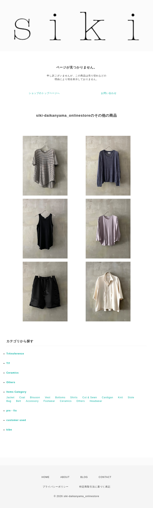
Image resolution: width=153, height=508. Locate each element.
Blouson (35, 397)
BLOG (84, 477)
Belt (18, 401)
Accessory (32, 401)
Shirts (74, 397)
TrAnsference (15, 353)
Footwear (49, 401)
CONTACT (105, 477)
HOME (46, 477)
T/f (8, 363)
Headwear (96, 401)
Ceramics (12, 372)
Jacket (10, 397)
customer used (16, 420)
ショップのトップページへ (44, 93)
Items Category (16, 392)
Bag (8, 401)
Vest (47, 397)
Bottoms (60, 397)
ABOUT (65, 477)
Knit (120, 397)
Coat (22, 397)
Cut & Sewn (89, 397)
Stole (131, 397)
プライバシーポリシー (56, 486)
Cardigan (107, 397)
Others (10, 382)
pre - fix (11, 410)
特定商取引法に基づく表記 (94, 486)
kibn (9, 429)
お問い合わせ (109, 93)
